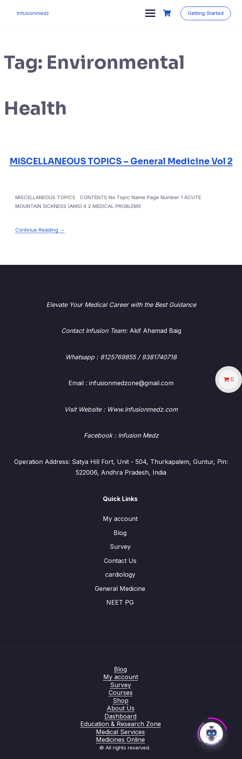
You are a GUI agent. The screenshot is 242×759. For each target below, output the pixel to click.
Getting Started (205, 13)
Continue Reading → (40, 230)
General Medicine (120, 588)
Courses (121, 692)
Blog (120, 533)
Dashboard (120, 716)
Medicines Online (120, 739)
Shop (120, 700)
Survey (120, 546)
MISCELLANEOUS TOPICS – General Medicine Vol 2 (121, 161)
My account (120, 518)
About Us (121, 708)
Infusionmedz (34, 13)
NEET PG (120, 602)
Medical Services (120, 732)
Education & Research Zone (120, 724)
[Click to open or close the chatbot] (211, 731)
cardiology (120, 574)
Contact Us (120, 560)
